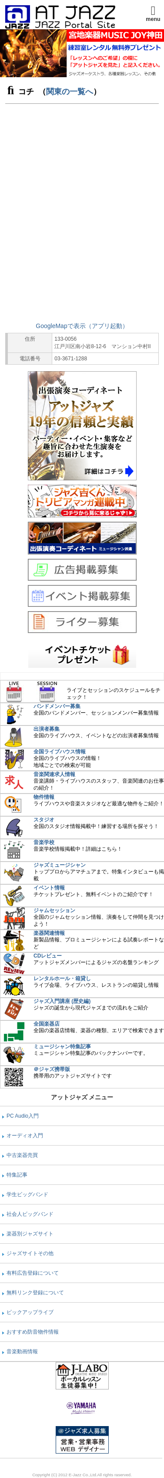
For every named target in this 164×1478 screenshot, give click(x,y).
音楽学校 (43, 842)
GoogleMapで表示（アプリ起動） (82, 325)
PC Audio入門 (23, 1116)
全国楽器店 (46, 1024)
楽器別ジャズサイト (30, 1234)
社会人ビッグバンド (30, 1214)
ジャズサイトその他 (30, 1253)
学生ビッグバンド (27, 1194)
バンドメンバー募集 (56, 706)
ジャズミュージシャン (59, 865)
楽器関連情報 (49, 933)
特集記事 (17, 1175)
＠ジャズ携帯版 (51, 1069)
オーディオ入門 (25, 1135)
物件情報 (43, 797)
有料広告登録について (33, 1273)
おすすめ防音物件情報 (33, 1332)
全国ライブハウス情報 (59, 752)
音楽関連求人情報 (54, 774)
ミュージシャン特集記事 (62, 1046)
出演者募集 (46, 729)
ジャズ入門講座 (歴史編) (61, 1001)
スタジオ (43, 820)
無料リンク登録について (35, 1293)
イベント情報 (49, 888)
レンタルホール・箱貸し (62, 978)
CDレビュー (47, 956)
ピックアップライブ (30, 1312)
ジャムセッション (54, 910)
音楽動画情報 (22, 1351)
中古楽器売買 (22, 1155)
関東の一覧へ (69, 91)
